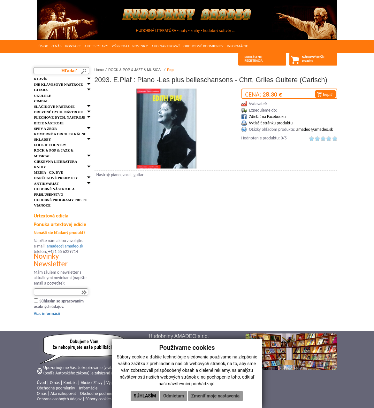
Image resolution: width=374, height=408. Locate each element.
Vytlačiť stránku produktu (271, 123)
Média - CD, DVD (49, 172)
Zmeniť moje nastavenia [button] (215, 395)
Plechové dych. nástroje (60, 117)
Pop (170, 70)
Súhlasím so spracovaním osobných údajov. (59, 303)
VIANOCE (42, 205)
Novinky (140, 46)
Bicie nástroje (49, 123)
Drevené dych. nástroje (58, 112)
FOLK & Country (50, 145)
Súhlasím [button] (145, 395)
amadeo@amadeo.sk (65, 246)
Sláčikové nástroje (54, 106)
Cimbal (41, 101)
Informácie (237, 46)
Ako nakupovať (165, 46)
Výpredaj (120, 46)
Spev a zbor (45, 128)
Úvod (44, 46)
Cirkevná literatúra (55, 161)
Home (99, 70)
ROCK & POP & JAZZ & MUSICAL (135, 70)
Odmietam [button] (173, 395)
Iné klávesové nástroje (58, 84)
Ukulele (42, 96)
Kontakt (73, 46)
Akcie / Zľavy (96, 46)
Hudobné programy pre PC (60, 200)
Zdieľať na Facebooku (267, 116)
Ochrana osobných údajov (59, 399)
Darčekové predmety (56, 178)
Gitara (41, 90)
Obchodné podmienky (203, 46)
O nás (56, 46)
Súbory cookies (98, 399)
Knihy (40, 167)
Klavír (41, 79)
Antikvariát (46, 183)
